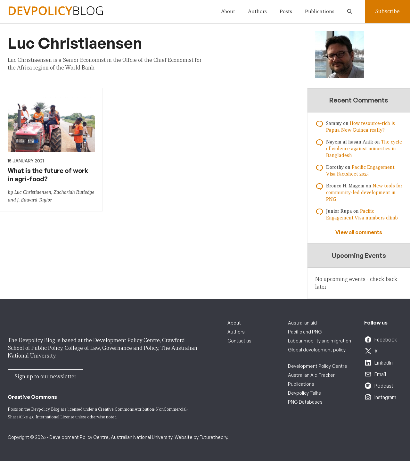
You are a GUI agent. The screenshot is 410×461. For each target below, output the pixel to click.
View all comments (358, 232)
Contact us (239, 340)
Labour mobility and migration (319, 340)
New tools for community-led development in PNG (364, 192)
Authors (257, 11)
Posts (286, 11)
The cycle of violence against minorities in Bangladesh (364, 148)
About (228, 11)
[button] (349, 11)
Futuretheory (213, 437)
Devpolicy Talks (304, 393)
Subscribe (387, 11)
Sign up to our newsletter (45, 376)
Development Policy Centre (317, 366)
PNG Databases (305, 402)
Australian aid (302, 322)
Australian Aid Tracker (311, 375)
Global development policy (317, 349)
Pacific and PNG (305, 331)
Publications (319, 11)
